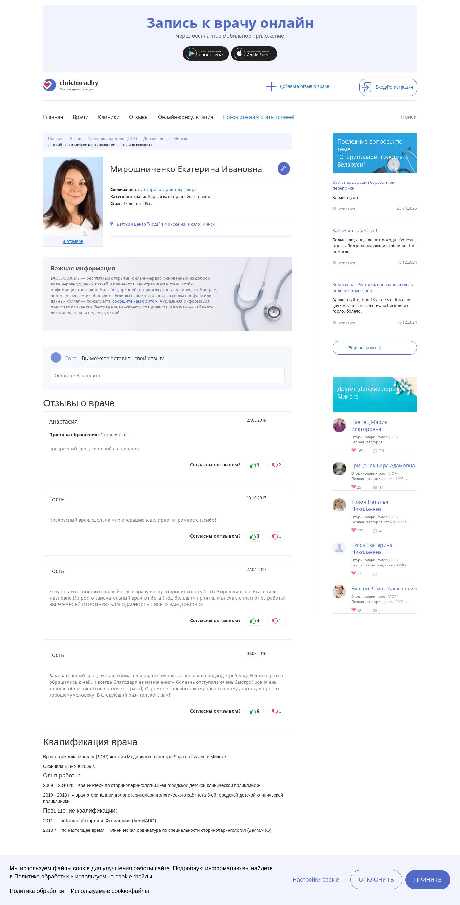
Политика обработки (37, 891)
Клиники (108, 117)
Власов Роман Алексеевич (384, 588)
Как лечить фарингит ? (355, 230)
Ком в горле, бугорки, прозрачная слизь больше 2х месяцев (373, 287)
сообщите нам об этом (135, 301)
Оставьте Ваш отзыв (168, 375)
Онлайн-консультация (185, 117)
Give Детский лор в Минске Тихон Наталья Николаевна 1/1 (354, 530)
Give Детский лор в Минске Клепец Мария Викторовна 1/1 (354, 450)
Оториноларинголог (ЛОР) (170, 189)
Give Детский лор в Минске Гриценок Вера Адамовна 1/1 (354, 487)
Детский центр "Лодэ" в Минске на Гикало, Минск (166, 224)
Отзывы (139, 117)
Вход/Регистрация (387, 87)
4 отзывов (73, 241)
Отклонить (376, 880)
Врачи (80, 117)
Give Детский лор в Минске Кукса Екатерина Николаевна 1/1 (354, 573)
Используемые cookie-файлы (110, 891)
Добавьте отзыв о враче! (298, 86)
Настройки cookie (316, 880)
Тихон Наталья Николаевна (369, 505)
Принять (428, 880)
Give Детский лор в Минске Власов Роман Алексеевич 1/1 (354, 610)
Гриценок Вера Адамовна (383, 465)
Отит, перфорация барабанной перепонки (364, 185)
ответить (347, 209)
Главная (53, 117)
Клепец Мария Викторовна (369, 425)
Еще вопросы (367, 347)
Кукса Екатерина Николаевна (372, 549)
